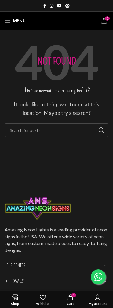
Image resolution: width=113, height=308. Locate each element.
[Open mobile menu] (15, 21)
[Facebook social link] (45, 6)
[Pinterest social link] (67, 6)
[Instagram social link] (51, 6)
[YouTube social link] (59, 6)
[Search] (56, 130)
